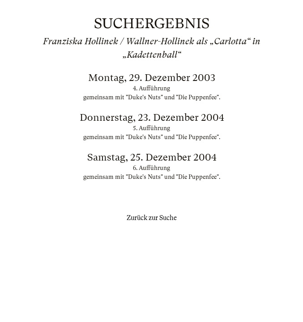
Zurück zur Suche (152, 217)
